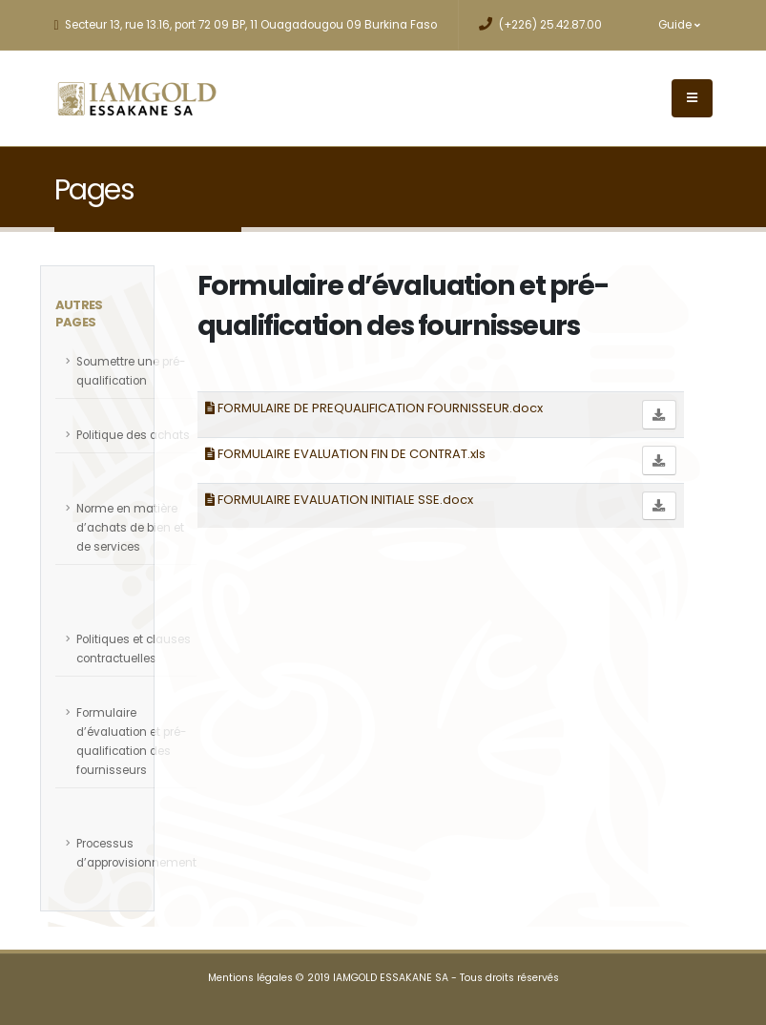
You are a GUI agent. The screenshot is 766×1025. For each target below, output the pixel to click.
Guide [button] (679, 24)
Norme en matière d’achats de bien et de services (130, 527)
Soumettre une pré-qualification (130, 371)
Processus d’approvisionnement (136, 853)
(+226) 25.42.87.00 (540, 24)
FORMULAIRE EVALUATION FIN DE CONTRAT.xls (345, 454)
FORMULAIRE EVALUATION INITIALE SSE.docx (339, 500)
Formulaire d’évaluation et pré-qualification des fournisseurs (131, 741)
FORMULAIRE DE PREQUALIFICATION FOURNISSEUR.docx (374, 408)
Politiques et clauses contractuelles (133, 649)
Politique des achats (133, 435)
